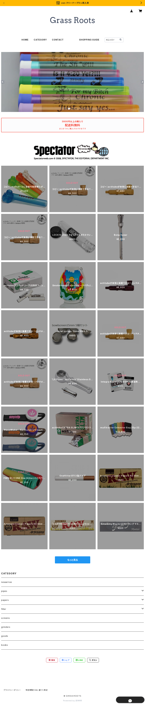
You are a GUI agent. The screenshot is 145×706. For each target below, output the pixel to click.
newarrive (6, 582)
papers (5, 600)
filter (3, 609)
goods (4, 636)
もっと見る (72, 559)
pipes (4, 591)
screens (5, 618)
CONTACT (58, 39)
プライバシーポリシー (12, 690)
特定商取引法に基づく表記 (37, 690)
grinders (5, 627)
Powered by (72, 701)
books (4, 645)
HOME (24, 39)
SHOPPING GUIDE (89, 39)
